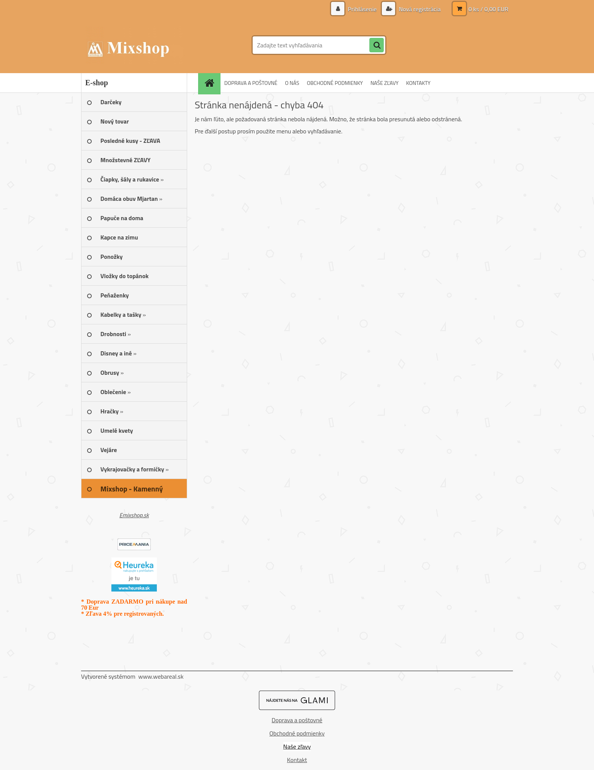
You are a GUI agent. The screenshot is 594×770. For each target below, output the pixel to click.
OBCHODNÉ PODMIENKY (335, 83)
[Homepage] (211, 82)
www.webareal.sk (161, 676)
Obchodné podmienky (297, 733)
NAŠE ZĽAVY (384, 83)
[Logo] (133, 45)
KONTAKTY (418, 83)
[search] (376, 45)
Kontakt (297, 759)
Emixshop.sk (134, 515)
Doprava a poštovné (297, 720)
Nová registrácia (419, 9)
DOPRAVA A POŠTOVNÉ (250, 83)
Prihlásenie (362, 9)
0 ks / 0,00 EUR (488, 9)
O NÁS (292, 83)
